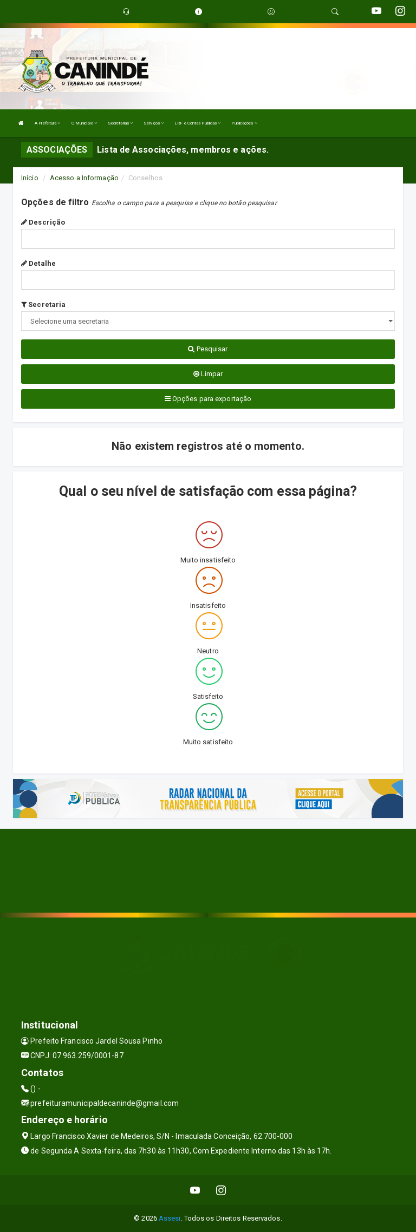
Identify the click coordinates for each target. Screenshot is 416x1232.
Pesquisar (207, 349)
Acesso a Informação (84, 178)
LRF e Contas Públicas (197, 123)
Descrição (43, 222)
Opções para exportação (208, 399)
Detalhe (38, 263)
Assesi (170, 1218)
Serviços (154, 123)
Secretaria (43, 304)
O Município (84, 123)
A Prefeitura (47, 123)
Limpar (208, 374)
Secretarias (120, 123)
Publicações (244, 123)
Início (29, 178)
